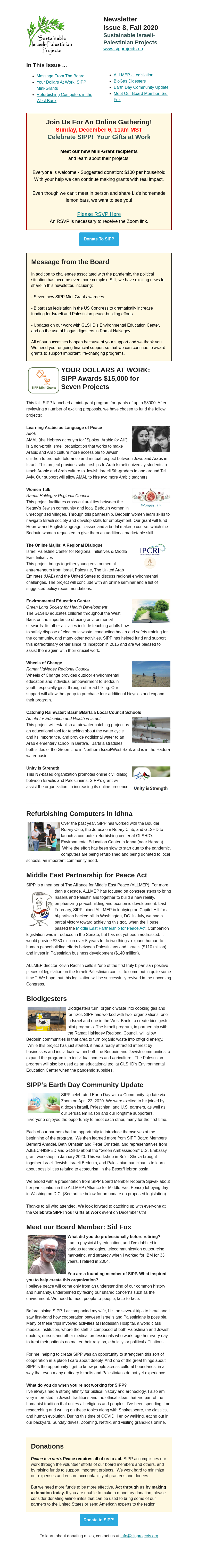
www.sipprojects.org (124, 48)
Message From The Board (61, 76)
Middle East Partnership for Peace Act (110, 928)
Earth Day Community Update (141, 87)
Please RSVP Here (99, 214)
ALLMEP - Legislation (133, 75)
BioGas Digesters (130, 81)
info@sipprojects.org (139, 1536)
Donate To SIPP (99, 239)
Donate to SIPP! (99, 1520)
